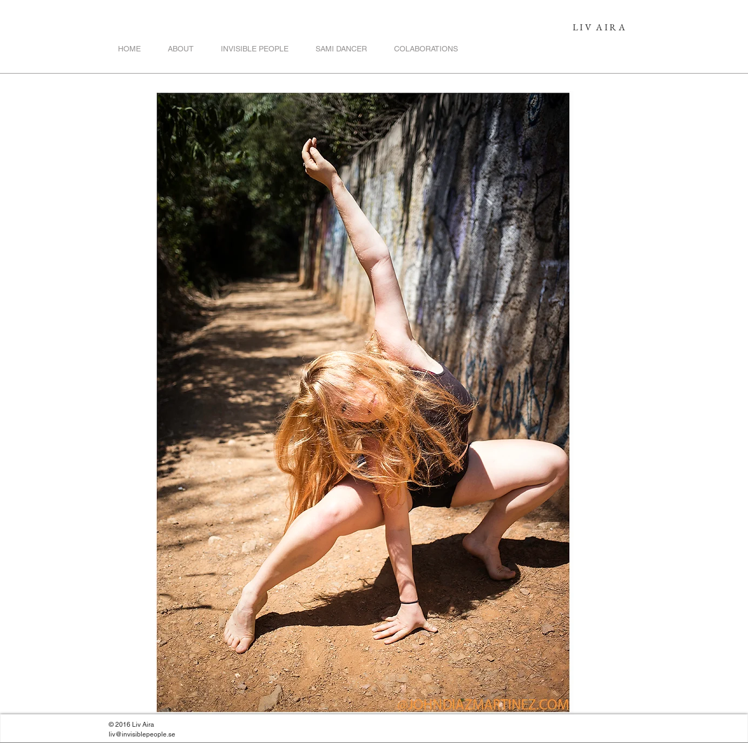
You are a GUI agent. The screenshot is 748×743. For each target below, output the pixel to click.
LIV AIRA (600, 27)
